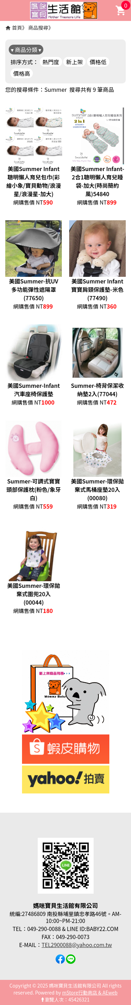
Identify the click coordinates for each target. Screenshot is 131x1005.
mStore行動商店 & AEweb (90, 992)
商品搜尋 (38, 27)
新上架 (74, 62)
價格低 (98, 62)
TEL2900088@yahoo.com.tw (77, 944)
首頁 (17, 27)
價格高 (21, 73)
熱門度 (51, 62)
